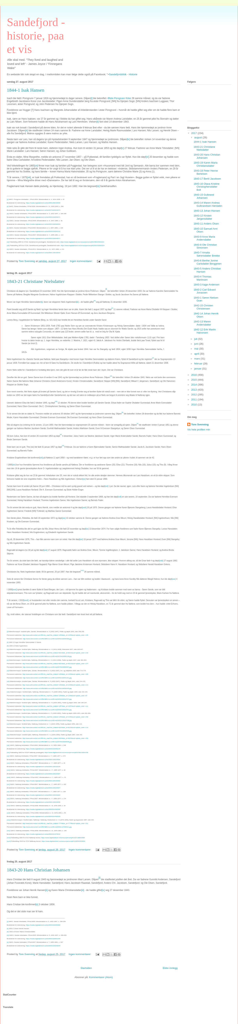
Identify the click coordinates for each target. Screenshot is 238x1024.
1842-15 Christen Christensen (203, 307)
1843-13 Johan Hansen (207, 210)
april (197, 353)
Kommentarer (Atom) (101, 977)
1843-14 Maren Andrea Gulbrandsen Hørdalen (208, 204)
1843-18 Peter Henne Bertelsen (206, 172)
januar (198, 368)
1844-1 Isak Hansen (25, 90)
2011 (194, 399)
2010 (194, 404)
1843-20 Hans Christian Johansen (38, 869)
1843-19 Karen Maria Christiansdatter (205, 164)
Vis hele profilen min (198, 429)
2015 (194, 379)
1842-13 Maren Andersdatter (202, 323)
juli (196, 338)
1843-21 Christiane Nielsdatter (36, 281)
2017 (194, 133)
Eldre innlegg (170, 968)
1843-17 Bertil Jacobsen (207, 178)
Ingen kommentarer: (81, 261)
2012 (194, 394)
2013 (194, 389)
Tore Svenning (200, 424)
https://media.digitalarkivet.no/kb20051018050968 (43, 925)
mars (197, 358)
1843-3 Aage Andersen (206, 284)
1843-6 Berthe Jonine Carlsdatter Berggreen (207, 262)
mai (196, 348)
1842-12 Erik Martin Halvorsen (205, 331)
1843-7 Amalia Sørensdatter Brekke (207, 254)
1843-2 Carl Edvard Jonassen (205, 291)
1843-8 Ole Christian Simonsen (205, 246)
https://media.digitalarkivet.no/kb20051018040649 (43, 946)
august (198, 137)
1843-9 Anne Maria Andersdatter (204, 238)
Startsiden (86, 968)
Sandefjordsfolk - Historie (123, 74)
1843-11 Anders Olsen (206, 223)
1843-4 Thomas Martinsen (202, 278)
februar (198, 363)
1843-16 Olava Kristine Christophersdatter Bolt (206, 186)
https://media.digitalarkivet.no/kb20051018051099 (43, 939)
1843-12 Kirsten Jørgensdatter (203, 217)
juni (196, 343)
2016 (194, 374)
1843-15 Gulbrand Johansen (204, 196)
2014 (194, 384)
